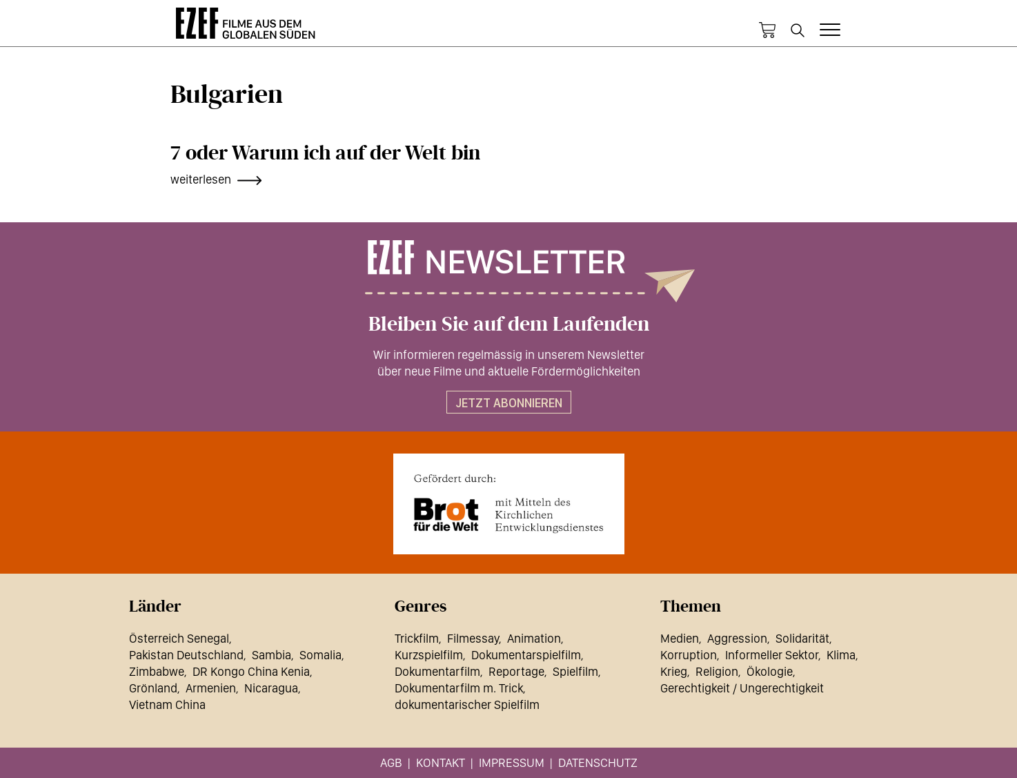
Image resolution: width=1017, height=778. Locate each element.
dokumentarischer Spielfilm (467, 704)
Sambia (271, 655)
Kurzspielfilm (429, 655)
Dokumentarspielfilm (526, 655)
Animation (534, 638)
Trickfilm (417, 638)
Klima (841, 655)
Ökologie (770, 671)
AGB (391, 762)
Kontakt (440, 762)
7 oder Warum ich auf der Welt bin (325, 153)
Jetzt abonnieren (508, 403)
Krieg (673, 671)
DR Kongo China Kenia (251, 671)
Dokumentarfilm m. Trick (459, 688)
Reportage (516, 671)
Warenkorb (767, 30)
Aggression (737, 638)
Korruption (688, 655)
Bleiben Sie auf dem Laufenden (508, 324)
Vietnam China (167, 704)
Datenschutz (598, 762)
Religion (716, 671)
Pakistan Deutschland (186, 655)
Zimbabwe (156, 671)
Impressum (511, 762)
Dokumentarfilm (437, 671)
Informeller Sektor (771, 655)
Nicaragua (271, 688)
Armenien (211, 688)
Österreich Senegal (179, 638)
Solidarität (802, 638)
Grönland (153, 688)
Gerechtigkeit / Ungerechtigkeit (742, 688)
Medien (679, 638)
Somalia (320, 655)
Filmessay (473, 638)
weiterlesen (200, 179)
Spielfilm (575, 671)
